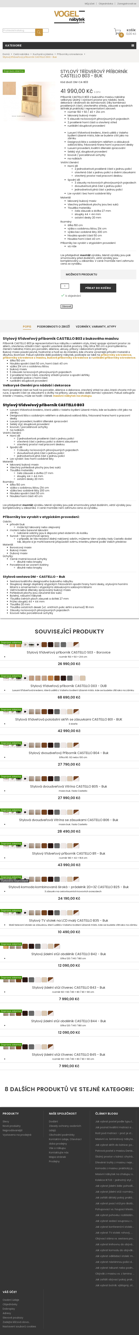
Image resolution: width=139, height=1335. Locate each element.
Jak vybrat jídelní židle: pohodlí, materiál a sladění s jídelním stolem (115, 1186)
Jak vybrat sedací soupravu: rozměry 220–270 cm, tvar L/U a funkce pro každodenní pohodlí (115, 1221)
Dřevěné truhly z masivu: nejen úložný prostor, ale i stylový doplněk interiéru (115, 1162)
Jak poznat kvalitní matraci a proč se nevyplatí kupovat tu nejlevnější (115, 1127)
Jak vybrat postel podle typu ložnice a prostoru (115, 1121)
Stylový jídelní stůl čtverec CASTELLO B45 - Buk (69, 1047)
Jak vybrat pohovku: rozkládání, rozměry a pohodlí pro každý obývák (115, 1215)
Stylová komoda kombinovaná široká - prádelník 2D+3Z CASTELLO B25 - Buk (69, 879)
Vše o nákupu (57, 1148)
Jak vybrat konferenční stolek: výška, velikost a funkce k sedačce (115, 1227)
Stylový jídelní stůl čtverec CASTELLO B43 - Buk (69, 980)
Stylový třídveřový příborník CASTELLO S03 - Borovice (69, 645)
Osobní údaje (11, 1300)
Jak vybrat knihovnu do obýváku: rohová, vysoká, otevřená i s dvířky (115, 1244)
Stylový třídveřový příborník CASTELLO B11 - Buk (69, 846)
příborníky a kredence (116, 355)
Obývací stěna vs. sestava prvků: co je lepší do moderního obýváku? (115, 1238)
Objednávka (106, 3)
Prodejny (54, 1161)
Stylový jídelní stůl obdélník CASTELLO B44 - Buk (69, 1013)
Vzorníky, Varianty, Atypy (96, 327)
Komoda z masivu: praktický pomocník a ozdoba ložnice (115, 1168)
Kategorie (13, 45)
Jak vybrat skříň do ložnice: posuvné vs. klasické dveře (115, 1145)
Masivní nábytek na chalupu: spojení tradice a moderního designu (115, 1174)
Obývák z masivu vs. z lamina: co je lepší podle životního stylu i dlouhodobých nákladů (115, 1273)
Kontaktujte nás (59, 1152)
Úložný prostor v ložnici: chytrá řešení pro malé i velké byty (115, 1156)
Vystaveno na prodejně (17, 1135)
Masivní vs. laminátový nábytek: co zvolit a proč (115, 1139)
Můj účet (89, 3)
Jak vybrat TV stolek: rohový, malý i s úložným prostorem (115, 1232)
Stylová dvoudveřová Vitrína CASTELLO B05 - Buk (69, 779)
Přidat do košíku (98, 288)
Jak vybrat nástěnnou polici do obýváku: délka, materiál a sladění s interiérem (115, 1262)
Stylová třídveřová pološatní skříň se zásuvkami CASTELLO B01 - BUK (69, 712)
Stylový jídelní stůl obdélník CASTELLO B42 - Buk (69, 946)
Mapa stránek (57, 1157)
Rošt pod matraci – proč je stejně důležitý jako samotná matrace (115, 1133)
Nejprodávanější (12, 1130)
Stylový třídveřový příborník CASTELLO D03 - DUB (69, 678)
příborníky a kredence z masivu (24, 357)
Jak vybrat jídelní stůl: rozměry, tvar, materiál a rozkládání (115, 1191)
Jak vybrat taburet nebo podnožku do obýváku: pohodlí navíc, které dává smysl (115, 1268)
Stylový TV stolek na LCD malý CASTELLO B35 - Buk (69, 913)
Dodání (53, 1121)
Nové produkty (12, 1126)
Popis (27, 327)
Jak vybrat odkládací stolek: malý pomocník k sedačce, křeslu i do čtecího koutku (115, 1256)
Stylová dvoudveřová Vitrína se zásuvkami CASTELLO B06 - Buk (69, 812)
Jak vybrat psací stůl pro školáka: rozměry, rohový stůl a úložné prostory (115, 1203)
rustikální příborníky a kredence (113, 357)
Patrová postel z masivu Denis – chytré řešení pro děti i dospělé (115, 1151)
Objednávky (10, 1304)
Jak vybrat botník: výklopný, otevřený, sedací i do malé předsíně (115, 1285)
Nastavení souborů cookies (19, 1326)
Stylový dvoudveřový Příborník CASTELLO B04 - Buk (69, 745)
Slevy (6, 1121)
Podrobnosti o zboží (53, 327)
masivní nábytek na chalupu (72, 396)
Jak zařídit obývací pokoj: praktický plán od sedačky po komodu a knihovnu (115, 1279)
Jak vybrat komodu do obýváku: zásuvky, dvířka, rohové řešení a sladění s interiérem (115, 1250)
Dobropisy (9, 1309)
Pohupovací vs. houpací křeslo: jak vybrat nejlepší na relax (115, 1209)
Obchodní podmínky (62, 1135)
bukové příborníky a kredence (67, 357)
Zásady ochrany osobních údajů (65, 1128)
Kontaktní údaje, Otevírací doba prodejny (65, 1141)
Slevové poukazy (13, 1317)
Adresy (7, 1313)
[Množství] (65, 286)
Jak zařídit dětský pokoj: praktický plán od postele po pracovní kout (115, 1197)
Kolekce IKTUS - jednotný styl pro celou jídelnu (115, 1180)
